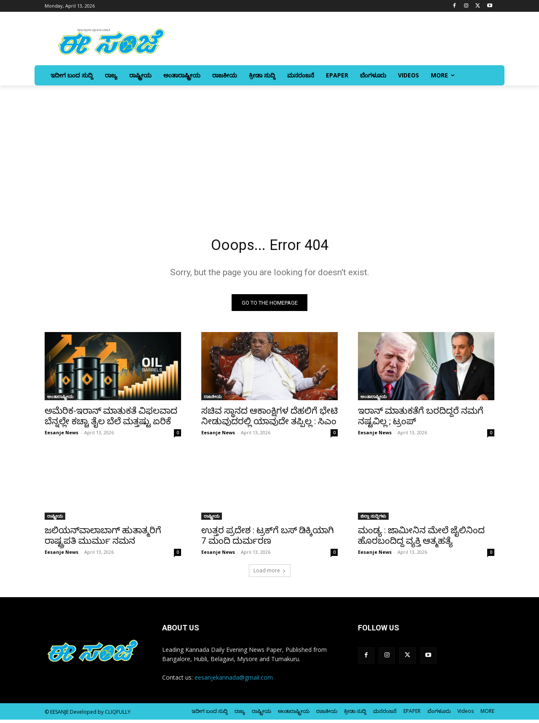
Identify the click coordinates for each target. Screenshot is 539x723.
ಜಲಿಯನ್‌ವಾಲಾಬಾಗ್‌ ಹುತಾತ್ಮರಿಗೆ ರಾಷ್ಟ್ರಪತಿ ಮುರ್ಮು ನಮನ (103, 539)
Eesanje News (61, 436)
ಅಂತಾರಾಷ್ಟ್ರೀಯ (60, 400)
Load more (269, 573)
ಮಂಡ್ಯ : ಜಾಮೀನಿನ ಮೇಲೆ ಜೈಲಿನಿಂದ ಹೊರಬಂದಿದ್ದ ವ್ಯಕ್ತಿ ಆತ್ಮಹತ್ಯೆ (421, 539)
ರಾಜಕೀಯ (212, 400)
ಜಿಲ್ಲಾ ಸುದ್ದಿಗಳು (373, 519)
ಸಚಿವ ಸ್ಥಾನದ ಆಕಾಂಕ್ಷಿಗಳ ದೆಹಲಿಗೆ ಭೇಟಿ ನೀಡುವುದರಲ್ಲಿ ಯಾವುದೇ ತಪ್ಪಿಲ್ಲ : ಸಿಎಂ (269, 419)
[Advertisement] (269, 148)
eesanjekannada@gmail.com (234, 681)
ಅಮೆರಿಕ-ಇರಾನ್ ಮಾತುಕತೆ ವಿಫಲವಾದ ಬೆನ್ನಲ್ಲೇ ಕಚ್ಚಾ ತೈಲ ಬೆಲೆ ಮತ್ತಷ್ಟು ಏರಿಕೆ (111, 419)
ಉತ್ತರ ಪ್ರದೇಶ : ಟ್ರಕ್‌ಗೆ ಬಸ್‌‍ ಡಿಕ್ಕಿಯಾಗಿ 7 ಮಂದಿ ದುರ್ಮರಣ (267, 539)
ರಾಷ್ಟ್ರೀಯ (55, 519)
